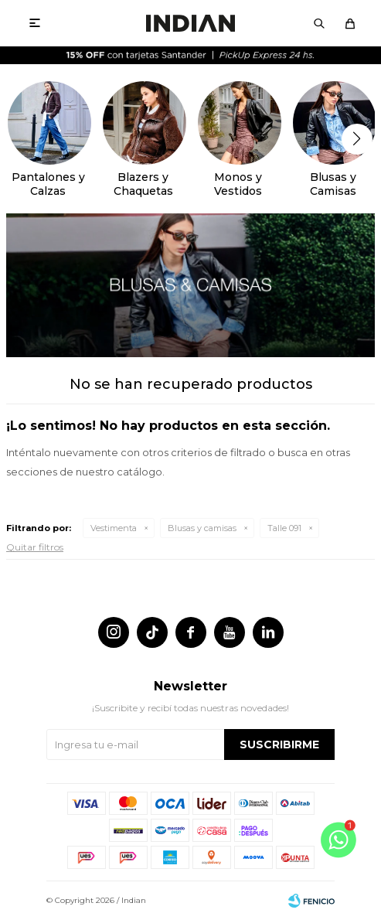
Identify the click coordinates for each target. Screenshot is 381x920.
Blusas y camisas (202, 528)
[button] (356, 139)
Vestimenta (113, 528)
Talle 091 (284, 528)
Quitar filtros (34, 547)
